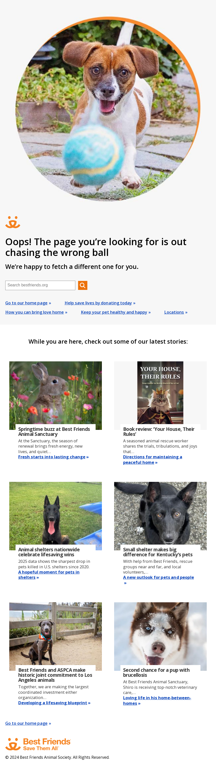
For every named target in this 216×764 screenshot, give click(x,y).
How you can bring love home (34, 312)
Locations (174, 312)
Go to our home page (26, 303)
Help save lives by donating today (98, 303)
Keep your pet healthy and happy (114, 312)
